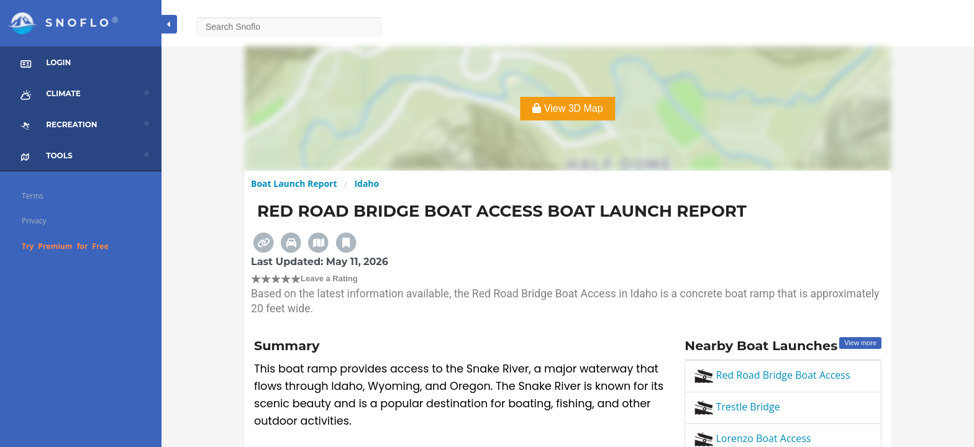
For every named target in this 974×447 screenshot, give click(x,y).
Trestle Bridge (737, 406)
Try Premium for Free (65, 246)
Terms (32, 196)
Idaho (366, 183)
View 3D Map (567, 108)
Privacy (34, 220)
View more (860, 342)
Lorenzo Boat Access (752, 438)
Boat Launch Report (294, 183)
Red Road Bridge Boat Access (772, 375)
